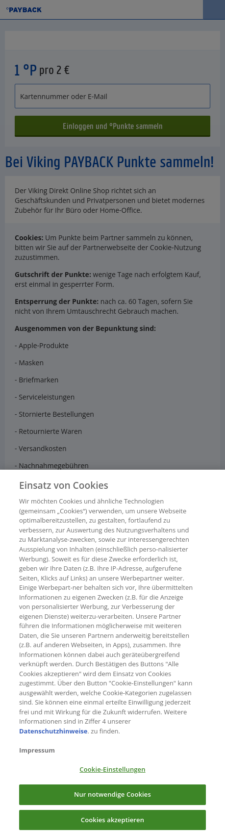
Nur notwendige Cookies (112, 798)
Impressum (37, 754)
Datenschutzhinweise (53, 735)
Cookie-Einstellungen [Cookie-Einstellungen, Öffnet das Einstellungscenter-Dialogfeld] (112, 773)
